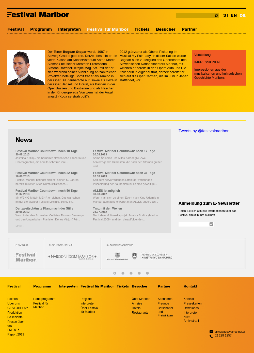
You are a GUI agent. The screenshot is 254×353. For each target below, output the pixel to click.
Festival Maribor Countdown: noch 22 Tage (46, 173)
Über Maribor (141, 299)
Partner (189, 29)
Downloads (191, 308)
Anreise (137, 303)
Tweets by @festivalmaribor (204, 131)
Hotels (136, 308)
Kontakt (190, 286)
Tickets (142, 29)
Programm (41, 29)
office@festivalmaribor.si (230, 331)
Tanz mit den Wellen (107, 208)
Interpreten (69, 29)
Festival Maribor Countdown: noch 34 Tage (124, 173)
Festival (15, 29)
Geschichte (15, 317)
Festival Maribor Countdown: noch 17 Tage (124, 151)
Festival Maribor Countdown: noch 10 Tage (46, 151)
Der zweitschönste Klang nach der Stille (44, 208)
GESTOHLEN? (17, 308)
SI (225, 16)
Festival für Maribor (107, 29)
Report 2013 (15, 334)
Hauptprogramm (44, 299)
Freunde (163, 303)
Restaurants (140, 312)
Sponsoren (165, 299)
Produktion (14, 312)
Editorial (12, 299)
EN (234, 16)
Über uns (13, 303)
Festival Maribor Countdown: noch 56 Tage (46, 190)
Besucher (165, 29)
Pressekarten (193, 303)
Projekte (86, 299)
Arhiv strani (191, 321)
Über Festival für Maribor (90, 310)
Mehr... (19, 226)
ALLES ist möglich (106, 190)
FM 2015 (13, 330)
